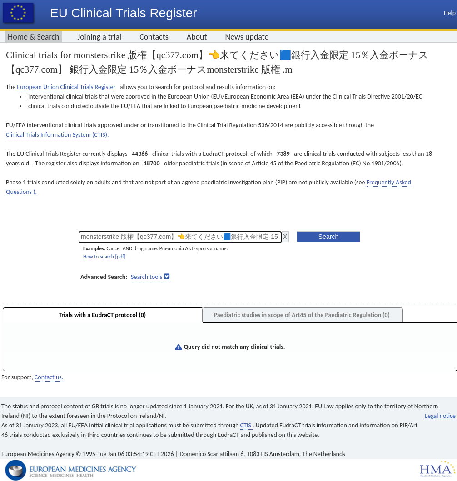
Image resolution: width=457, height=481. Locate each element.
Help (450, 13)
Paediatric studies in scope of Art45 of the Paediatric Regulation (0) (301, 315)
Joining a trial (99, 37)
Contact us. (49, 377)
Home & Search (33, 37)
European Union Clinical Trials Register (66, 87)
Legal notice (440, 416)
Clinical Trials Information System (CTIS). (57, 135)
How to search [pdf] (104, 256)
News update (247, 37)
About (197, 37)
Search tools (146, 277)
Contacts (154, 37)
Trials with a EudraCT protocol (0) (102, 315)
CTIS (246, 425)
